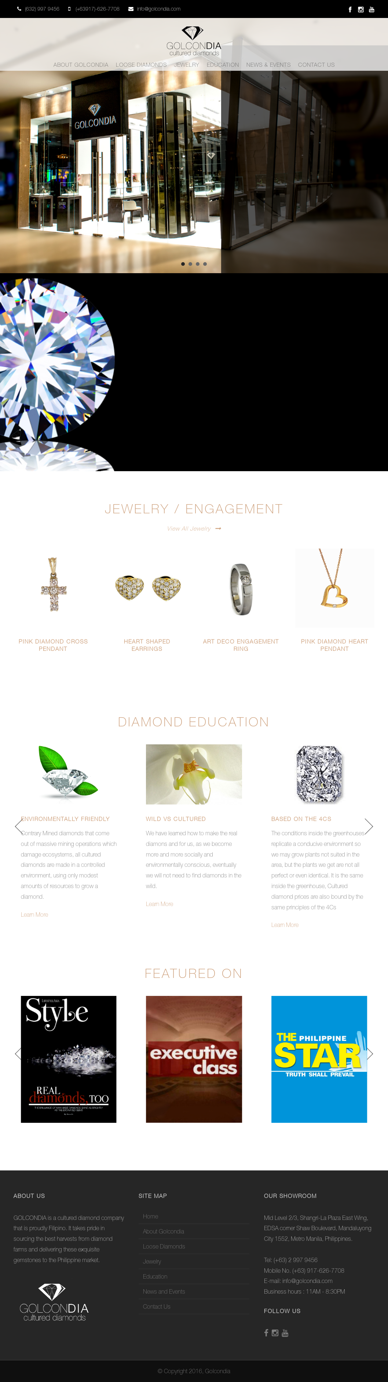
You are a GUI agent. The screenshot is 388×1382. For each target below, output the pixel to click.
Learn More (34, 914)
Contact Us (316, 65)
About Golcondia (81, 65)
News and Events (164, 1291)
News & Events (268, 65)
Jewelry (187, 65)
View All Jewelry (189, 528)
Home (150, 1216)
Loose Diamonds (141, 65)
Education (223, 65)
